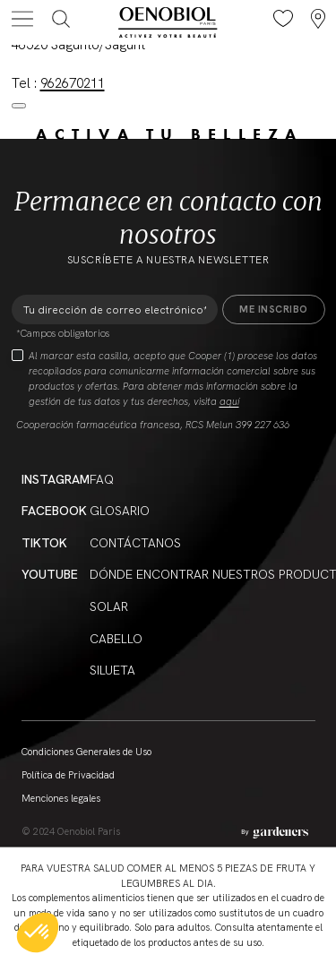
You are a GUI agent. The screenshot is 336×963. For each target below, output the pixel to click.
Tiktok (44, 543)
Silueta (112, 670)
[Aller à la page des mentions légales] (274, 832)
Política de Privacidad (68, 775)
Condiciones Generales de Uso (86, 751)
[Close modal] (19, 105)
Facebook (54, 511)
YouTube (50, 574)
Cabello (116, 639)
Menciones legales (61, 798)
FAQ (102, 479)
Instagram (56, 479)
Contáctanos (135, 543)
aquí (229, 401)
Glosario (120, 511)
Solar (109, 606)
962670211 (72, 83)
